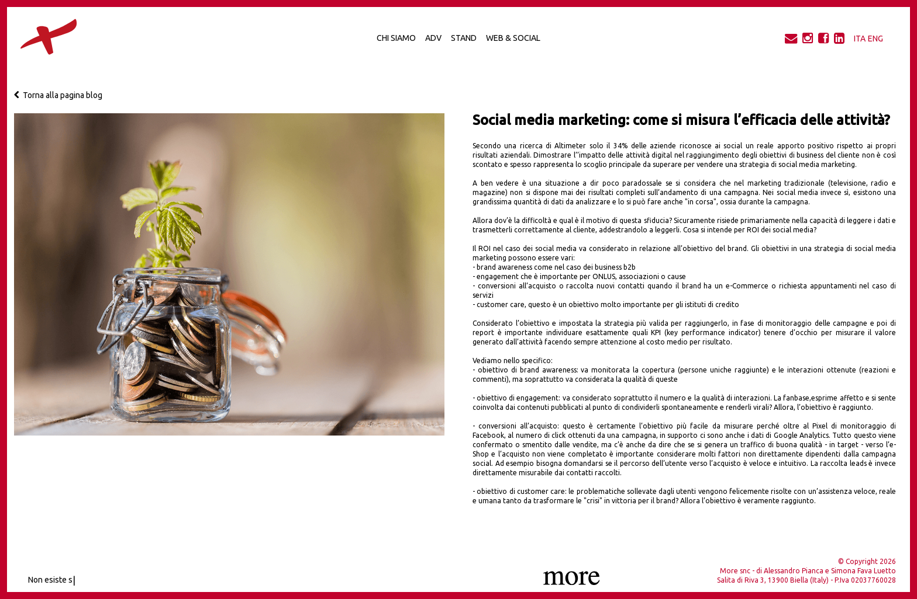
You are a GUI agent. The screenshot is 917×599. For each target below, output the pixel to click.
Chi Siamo (396, 38)
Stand (464, 38)
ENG (875, 38)
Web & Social (513, 38)
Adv (433, 38)
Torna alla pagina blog (58, 95)
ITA (860, 38)
